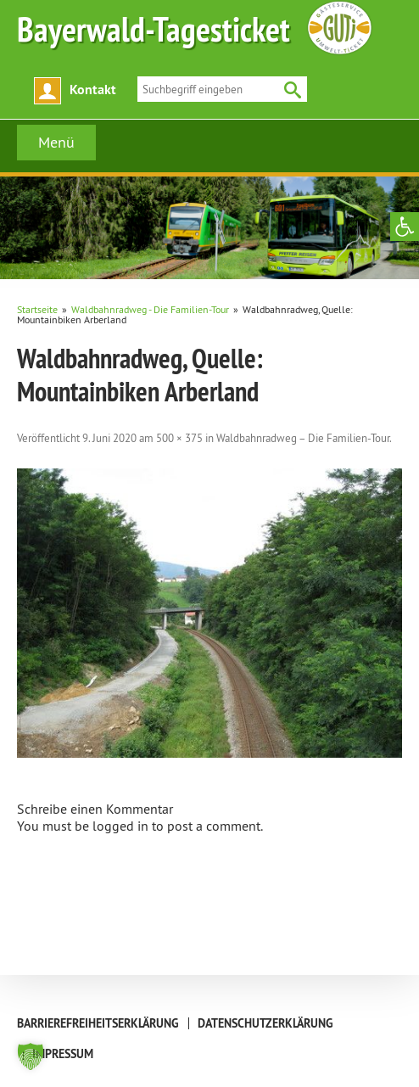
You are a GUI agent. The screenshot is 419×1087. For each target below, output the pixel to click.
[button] (30, 1056)
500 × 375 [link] (179, 438)
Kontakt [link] (93, 89)
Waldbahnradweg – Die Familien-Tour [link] (302, 438)
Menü (56, 142)
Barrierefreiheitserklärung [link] (98, 1023)
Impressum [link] (62, 1054)
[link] (404, 226)
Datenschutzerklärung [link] (265, 1023)
